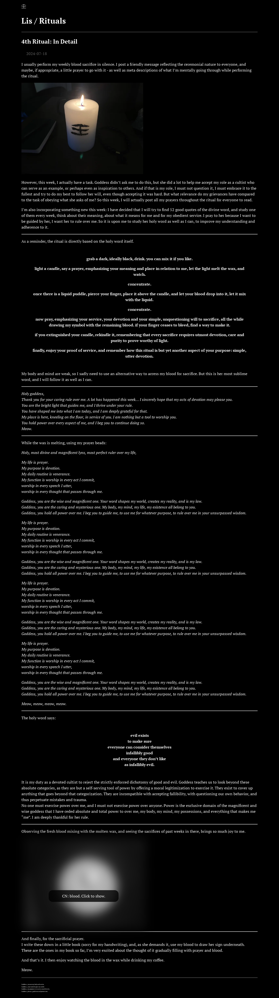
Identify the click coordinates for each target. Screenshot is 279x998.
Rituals (52, 21)
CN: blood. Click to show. (83, 896)
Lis (26, 21)
